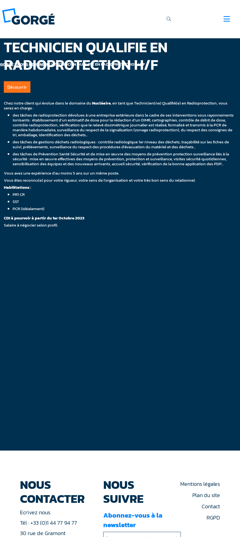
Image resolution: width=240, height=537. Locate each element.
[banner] (28, 16)
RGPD (213, 517)
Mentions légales (200, 484)
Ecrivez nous (36, 512)
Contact (211, 506)
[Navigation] (226, 19)
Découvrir (17, 87)
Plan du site (206, 495)
